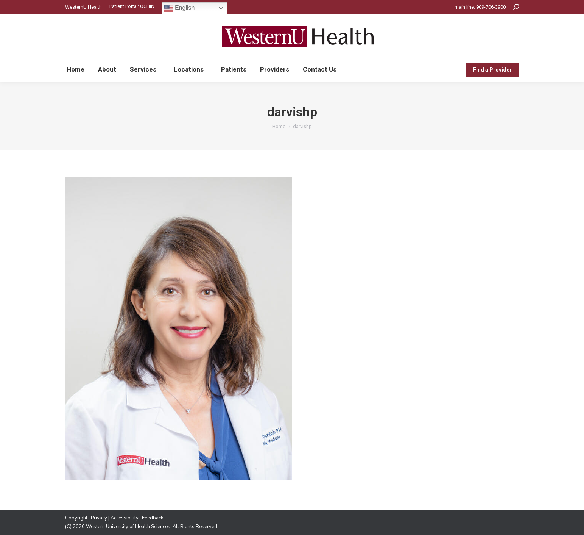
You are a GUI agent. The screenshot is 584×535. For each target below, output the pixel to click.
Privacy (99, 518)
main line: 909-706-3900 (480, 7)
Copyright (76, 518)
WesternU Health (83, 7)
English (179, 8)
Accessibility (125, 518)
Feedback (152, 518)
